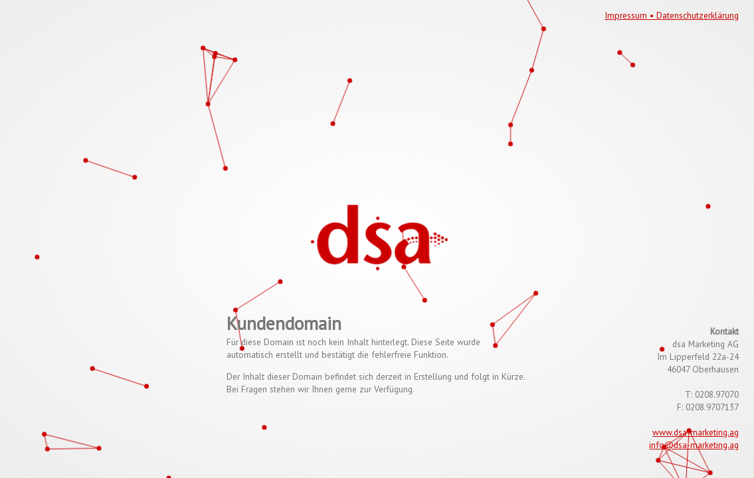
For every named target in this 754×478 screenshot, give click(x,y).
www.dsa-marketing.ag (695, 432)
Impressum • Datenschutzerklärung (672, 15)
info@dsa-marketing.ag (694, 445)
